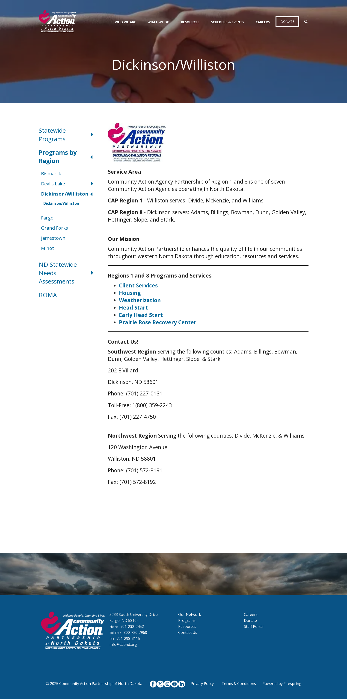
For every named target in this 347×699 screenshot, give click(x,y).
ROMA (48, 295)
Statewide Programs (69, 134)
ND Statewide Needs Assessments (69, 272)
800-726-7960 (135, 632)
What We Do (158, 22)
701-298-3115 (128, 638)
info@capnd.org (123, 644)
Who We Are (125, 22)
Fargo (47, 218)
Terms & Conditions (239, 683)
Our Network (189, 614)
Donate (287, 21)
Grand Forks (54, 228)
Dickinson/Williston (70, 194)
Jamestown (53, 238)
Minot (47, 248)
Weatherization (140, 300)
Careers (263, 22)
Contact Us (187, 632)
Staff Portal (254, 626)
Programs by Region (69, 156)
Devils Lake (70, 184)
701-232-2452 (132, 626)
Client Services (138, 285)
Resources (190, 22)
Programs (187, 620)
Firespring (292, 683)
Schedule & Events (227, 22)
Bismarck (51, 173)
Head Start (133, 307)
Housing (130, 292)
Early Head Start (141, 315)
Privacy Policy (202, 683)
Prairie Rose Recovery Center (157, 322)
